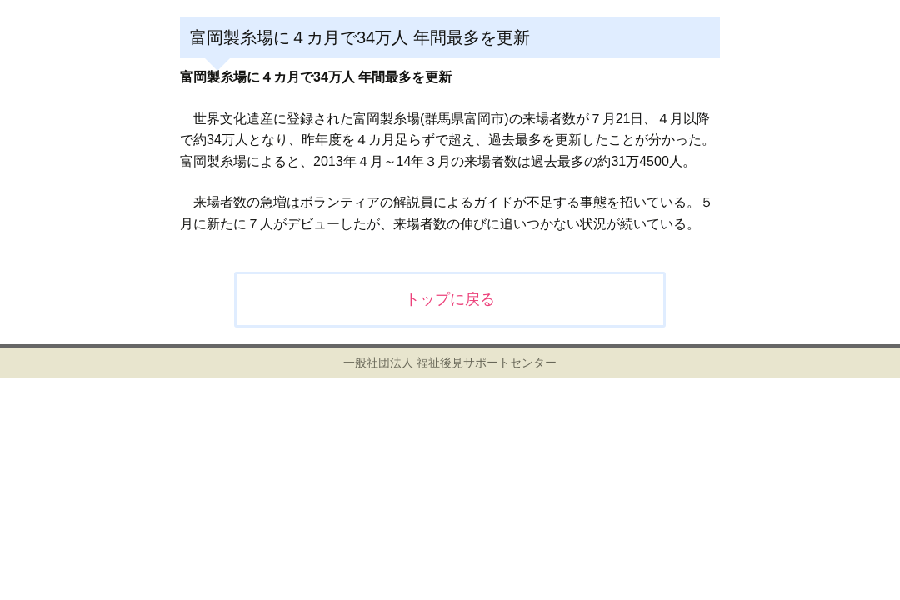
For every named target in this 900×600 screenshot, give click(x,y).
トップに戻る (450, 299)
